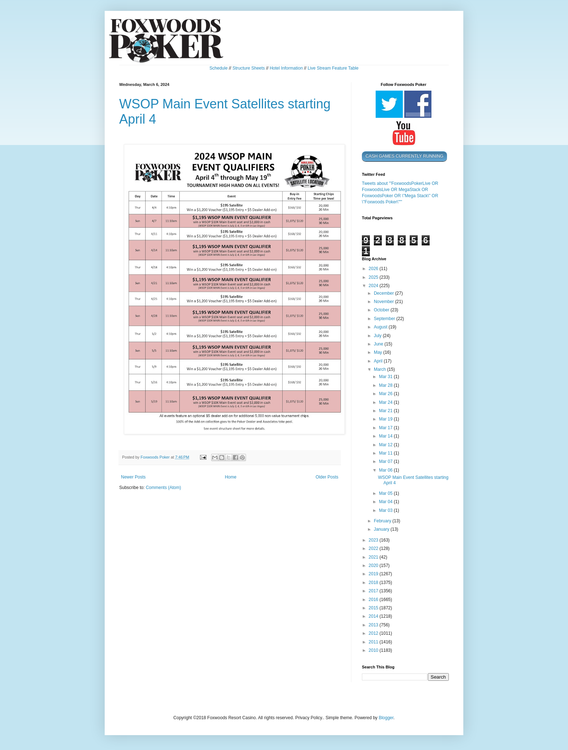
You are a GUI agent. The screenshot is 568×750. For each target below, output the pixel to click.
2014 (374, 616)
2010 (374, 650)
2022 (374, 548)
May (378, 352)
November (384, 301)
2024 (374, 285)
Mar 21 (386, 410)
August (381, 327)
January (382, 529)
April (379, 361)
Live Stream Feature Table (333, 68)
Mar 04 (386, 501)
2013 (374, 624)
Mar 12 (386, 444)
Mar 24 (386, 402)
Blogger (386, 717)
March (380, 369)
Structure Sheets (249, 68)
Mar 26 (386, 393)
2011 (374, 642)
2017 (374, 590)
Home (231, 477)
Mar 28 (386, 385)
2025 (374, 277)
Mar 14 (386, 436)
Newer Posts (133, 477)
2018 (374, 582)
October (382, 309)
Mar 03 (386, 510)
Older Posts (327, 477)
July (378, 335)
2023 (374, 540)
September (385, 318)
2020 (374, 565)
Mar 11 (386, 453)
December (384, 293)
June (379, 344)
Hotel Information (286, 68)
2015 (374, 607)
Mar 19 (386, 419)
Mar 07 (386, 461)
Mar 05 (386, 493)
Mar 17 (386, 427)
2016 (374, 599)
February (383, 520)
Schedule (218, 68)
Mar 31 (386, 376)
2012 (374, 633)
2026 (374, 268)
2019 (374, 573)
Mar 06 (386, 470)
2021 (374, 557)
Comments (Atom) (163, 487)
